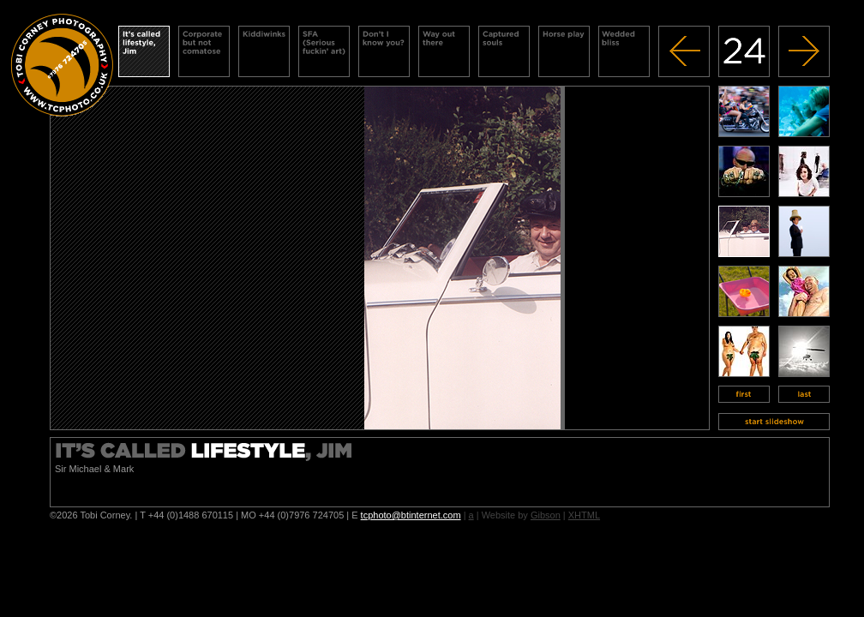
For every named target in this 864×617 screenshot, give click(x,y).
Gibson (546, 515)
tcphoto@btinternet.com (411, 515)
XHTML (584, 515)
